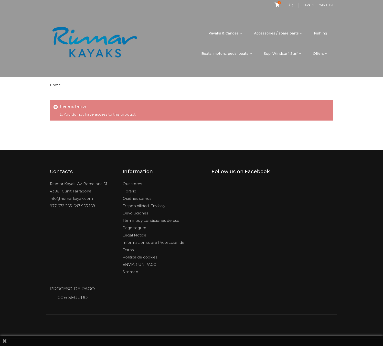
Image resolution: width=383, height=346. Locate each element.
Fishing (320, 33)
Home (55, 85)
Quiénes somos (137, 198)
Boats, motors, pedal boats (224, 53)
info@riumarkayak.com (71, 198)
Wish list (326, 5)
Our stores (132, 183)
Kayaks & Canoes (224, 33)
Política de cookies (140, 257)
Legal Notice (134, 235)
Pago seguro (134, 227)
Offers (318, 53)
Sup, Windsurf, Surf (281, 53)
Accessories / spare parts (276, 33)
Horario (129, 191)
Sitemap (130, 271)
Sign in (308, 5)
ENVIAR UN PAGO (140, 264)
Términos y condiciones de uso (151, 220)
